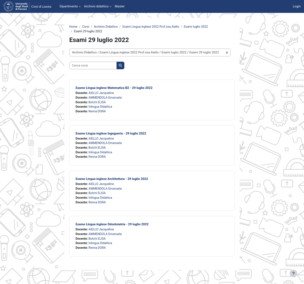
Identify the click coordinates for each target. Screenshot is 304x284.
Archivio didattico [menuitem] (96, 6)
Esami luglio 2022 (200, 27)
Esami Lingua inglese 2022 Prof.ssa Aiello (153, 27)
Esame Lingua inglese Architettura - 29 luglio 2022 (112, 181)
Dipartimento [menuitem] (69, 6)
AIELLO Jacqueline (102, 93)
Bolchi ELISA (98, 103)
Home (73, 27)
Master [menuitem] (120, 6)
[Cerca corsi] (93, 66)
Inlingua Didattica (101, 108)
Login (297, 6)
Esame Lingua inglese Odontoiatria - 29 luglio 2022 (112, 227)
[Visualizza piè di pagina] (293, 273)
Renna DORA (98, 112)
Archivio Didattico (107, 27)
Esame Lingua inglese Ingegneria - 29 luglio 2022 (111, 135)
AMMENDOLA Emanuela (106, 98)
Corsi (86, 27)
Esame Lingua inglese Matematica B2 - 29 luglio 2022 (114, 88)
